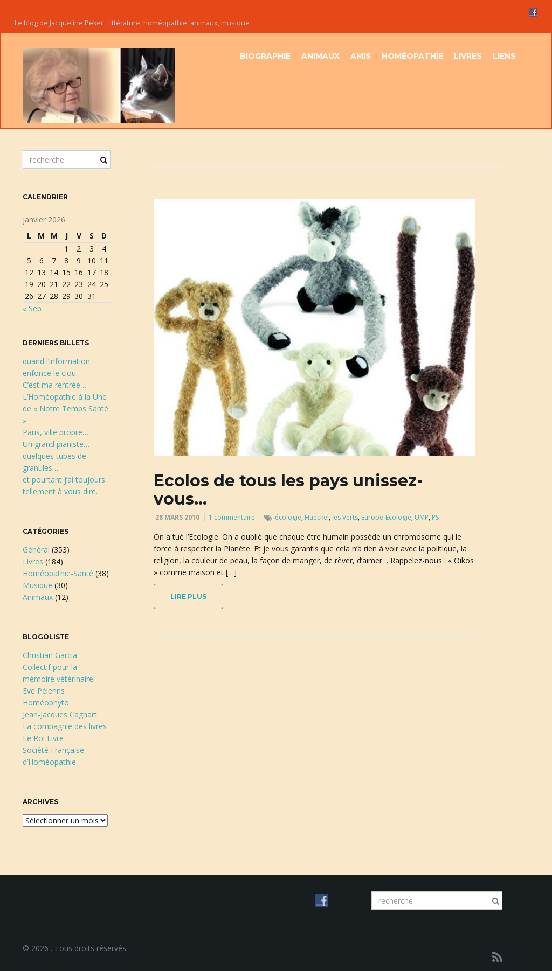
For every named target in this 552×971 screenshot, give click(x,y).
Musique (37, 585)
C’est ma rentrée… (54, 385)
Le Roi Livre (43, 738)
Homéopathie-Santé (58, 573)
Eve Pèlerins (44, 691)
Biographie (265, 56)
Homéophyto (46, 702)
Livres (468, 56)
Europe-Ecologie (386, 517)
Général (36, 549)
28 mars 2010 (177, 517)
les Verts (345, 517)
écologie (288, 517)
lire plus (188, 596)
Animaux (320, 56)
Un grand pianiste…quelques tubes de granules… (56, 456)
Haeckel (317, 517)
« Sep (32, 308)
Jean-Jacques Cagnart (60, 714)
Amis (360, 56)
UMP (422, 517)
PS (435, 517)
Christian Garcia (50, 655)
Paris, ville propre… (55, 432)
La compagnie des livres (65, 726)
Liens (504, 56)
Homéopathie (412, 56)
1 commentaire (232, 517)
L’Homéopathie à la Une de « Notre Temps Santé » (65, 408)
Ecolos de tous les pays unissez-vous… (288, 490)
